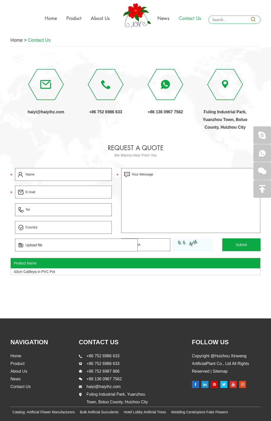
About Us (100, 18)
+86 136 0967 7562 (165, 112)
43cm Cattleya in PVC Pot (34, 272)
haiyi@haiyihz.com (46, 112)
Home (51, 18)
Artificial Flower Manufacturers (51, 412)
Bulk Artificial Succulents (99, 412)
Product (73, 18)
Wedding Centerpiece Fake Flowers (199, 412)
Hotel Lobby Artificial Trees (145, 412)
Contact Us (190, 18)
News (163, 18)
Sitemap (220, 371)
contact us (99, 342)
